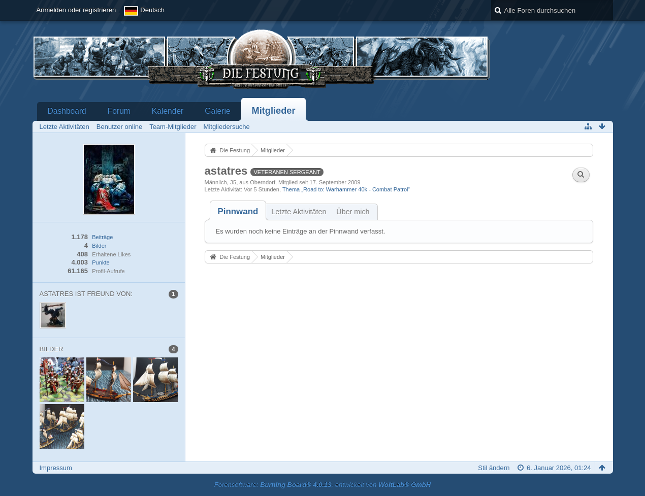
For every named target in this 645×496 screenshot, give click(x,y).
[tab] (238, 211)
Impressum (56, 468)
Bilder (99, 246)
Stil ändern (493, 468)
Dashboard (67, 111)
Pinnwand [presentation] (238, 211)
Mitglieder (274, 111)
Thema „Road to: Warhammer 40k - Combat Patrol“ (346, 189)
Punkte (100, 262)
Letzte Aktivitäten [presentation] (298, 212)
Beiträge (102, 237)
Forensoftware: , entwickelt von (322, 484)
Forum (119, 111)
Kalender (167, 111)
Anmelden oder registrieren (76, 10)
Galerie (217, 111)
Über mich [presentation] (352, 212)
